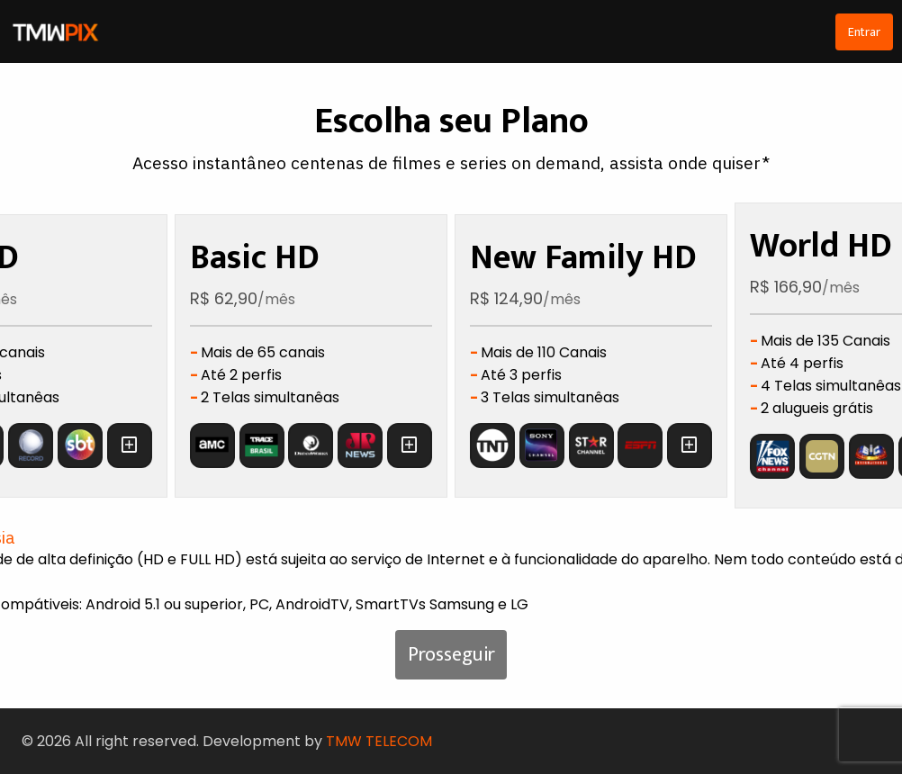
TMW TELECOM (379, 741)
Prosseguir (451, 654)
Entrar (864, 32)
